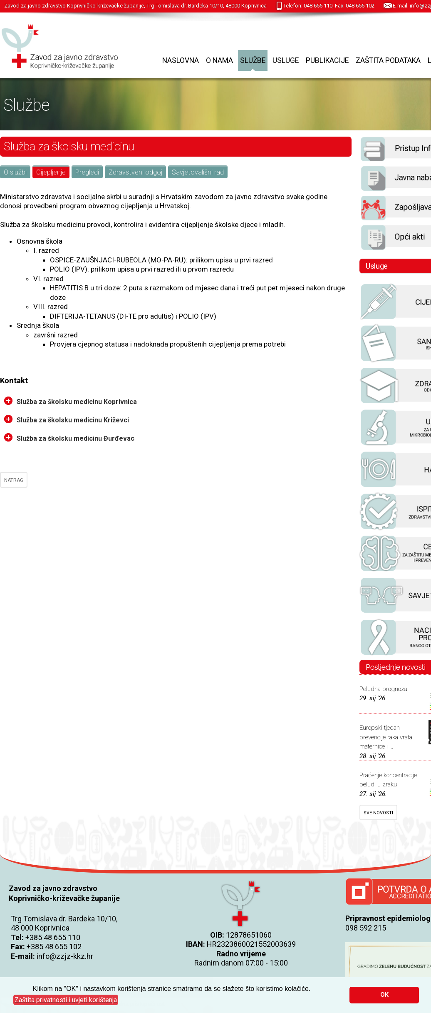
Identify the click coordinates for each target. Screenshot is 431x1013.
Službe (252, 60)
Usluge (285, 60)
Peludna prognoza (383, 689)
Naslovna (180, 60)
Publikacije (327, 60)
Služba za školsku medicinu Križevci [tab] (66, 419)
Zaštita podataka (388, 60)
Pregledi (87, 172)
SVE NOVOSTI (378, 813)
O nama (219, 60)
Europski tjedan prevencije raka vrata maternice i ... (385, 737)
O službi (15, 172)
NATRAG (13, 480)
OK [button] (384, 994)
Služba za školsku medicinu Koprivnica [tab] (70, 401)
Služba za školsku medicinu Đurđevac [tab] (69, 437)
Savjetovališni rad (198, 172)
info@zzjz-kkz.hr (65, 956)
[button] (65, 1000)
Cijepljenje (51, 172)
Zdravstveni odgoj (135, 172)
